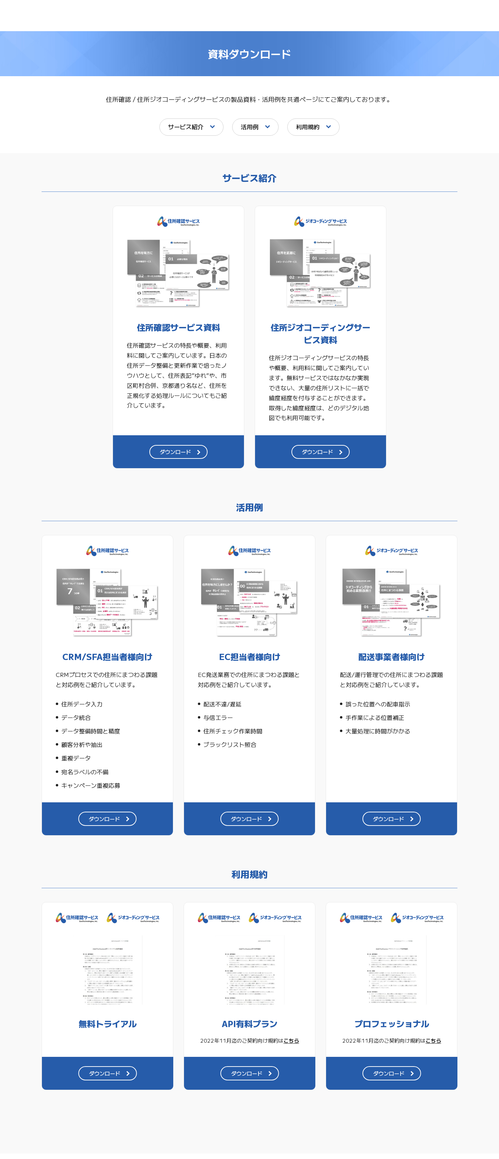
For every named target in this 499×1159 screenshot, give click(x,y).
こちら (291, 1045)
